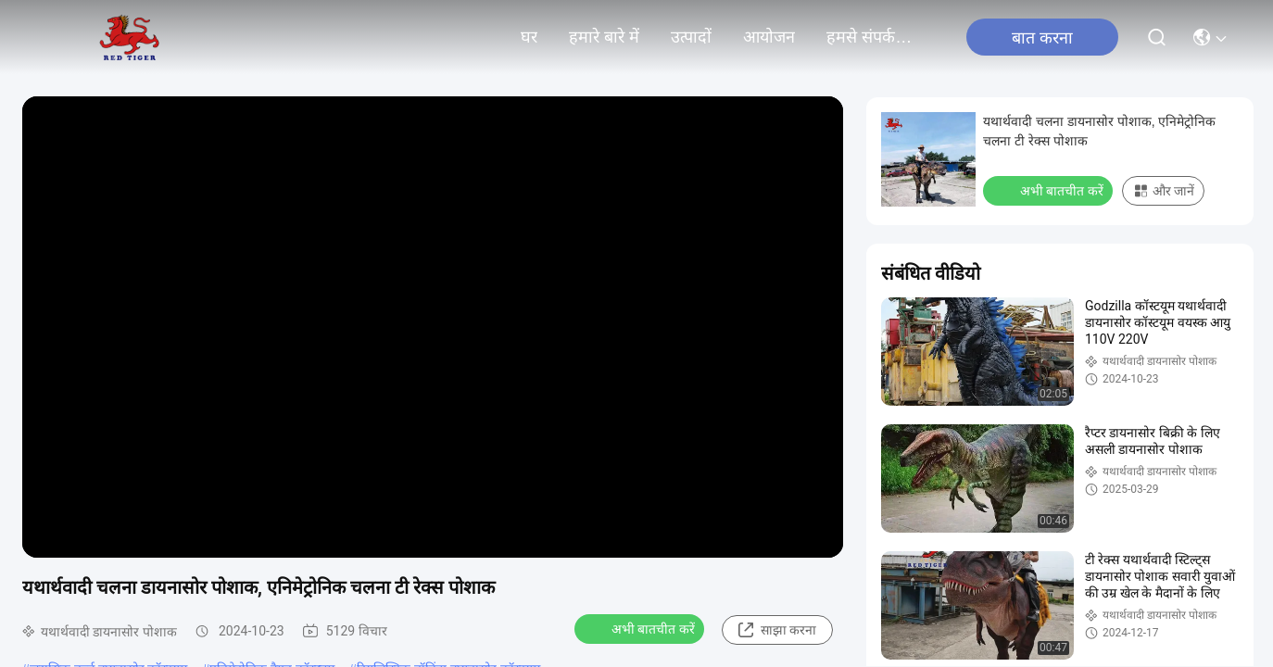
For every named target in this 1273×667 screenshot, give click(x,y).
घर (529, 37)
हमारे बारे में (604, 37)
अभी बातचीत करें (641, 628)
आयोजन (769, 37)
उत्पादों (691, 37)
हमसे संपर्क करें (870, 37)
